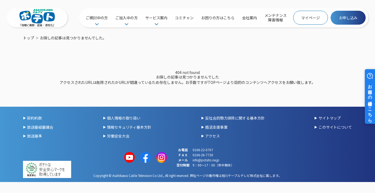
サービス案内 (156, 17)
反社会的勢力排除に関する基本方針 (235, 118)
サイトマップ (330, 118)
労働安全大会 (118, 136)
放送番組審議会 (40, 127)
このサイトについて (335, 127)
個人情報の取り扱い (123, 118)
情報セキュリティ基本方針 (129, 127)
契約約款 (34, 118)
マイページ (310, 17)
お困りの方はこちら (218, 17)
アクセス (212, 136)
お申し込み (348, 17)
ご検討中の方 (97, 17)
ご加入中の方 (126, 17)
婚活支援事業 (216, 127)
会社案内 (249, 17)
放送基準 (34, 136)
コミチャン (184, 17)
